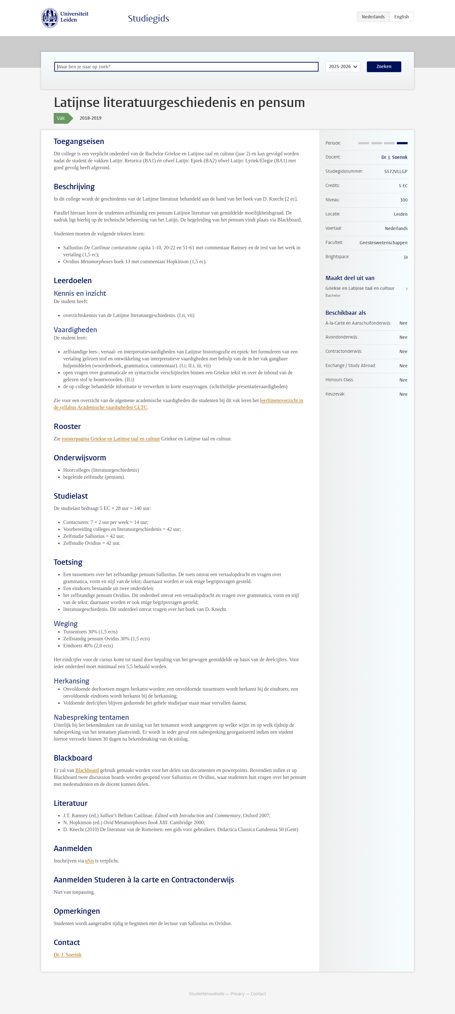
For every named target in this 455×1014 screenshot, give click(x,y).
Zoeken (384, 67)
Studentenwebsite (206, 994)
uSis (89, 860)
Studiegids (148, 18)
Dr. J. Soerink (68, 954)
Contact (258, 994)
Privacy (238, 994)
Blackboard (87, 770)
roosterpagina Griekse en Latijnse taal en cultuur (111, 438)
